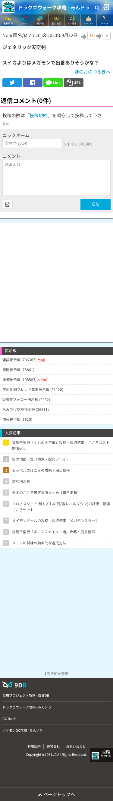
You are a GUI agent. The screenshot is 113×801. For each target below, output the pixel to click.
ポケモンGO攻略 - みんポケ (22, 730)
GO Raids (9, 718)
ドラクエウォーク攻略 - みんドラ (54, 7)
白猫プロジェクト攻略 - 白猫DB (25, 695)
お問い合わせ (76, 746)
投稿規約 (39, 115)
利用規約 (34, 746)
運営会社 (53, 746)
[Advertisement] (56, 279)
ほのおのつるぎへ (92, 71)
